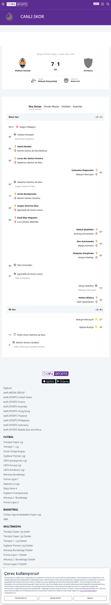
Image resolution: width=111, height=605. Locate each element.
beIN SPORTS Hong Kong (16, 411)
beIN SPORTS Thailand (15, 415)
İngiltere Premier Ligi (14, 456)
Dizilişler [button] (66, 106)
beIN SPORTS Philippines (16, 420)
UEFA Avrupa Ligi (12, 465)
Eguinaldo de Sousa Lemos (30, 210)
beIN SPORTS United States (17, 397)
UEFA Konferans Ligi (13, 469)
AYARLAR (90, 598)
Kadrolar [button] (77, 106)
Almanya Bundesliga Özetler (18, 550)
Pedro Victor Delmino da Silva (31, 334)
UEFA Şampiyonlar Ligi (15, 460)
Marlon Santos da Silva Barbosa (32, 150)
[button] (17, 4)
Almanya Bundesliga (14, 474)
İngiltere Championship (15, 493)
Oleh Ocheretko (24, 265)
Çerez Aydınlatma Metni (88, 591)
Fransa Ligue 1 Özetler (15, 554)
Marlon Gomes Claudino (28, 198)
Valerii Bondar (24, 146)
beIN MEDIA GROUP (14, 392)
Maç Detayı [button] (35, 106)
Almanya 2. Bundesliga (15, 497)
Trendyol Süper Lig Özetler (17, 536)
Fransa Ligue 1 (11, 479)
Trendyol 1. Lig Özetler (15, 541)
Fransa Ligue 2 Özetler (15, 564)
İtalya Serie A (10, 488)
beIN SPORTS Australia (15, 406)
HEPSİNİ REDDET (55, 598)
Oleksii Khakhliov (85, 229)
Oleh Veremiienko (85, 301)
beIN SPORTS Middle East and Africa (22, 429)
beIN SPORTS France (14, 401)
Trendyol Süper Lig (13, 442)
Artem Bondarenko (26, 194)
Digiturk (7, 388)
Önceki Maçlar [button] (51, 106)
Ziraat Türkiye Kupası (14, 451)
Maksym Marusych (85, 174)
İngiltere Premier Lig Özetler (18, 545)
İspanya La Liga (11, 483)
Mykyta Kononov (86, 245)
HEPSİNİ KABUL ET (21, 598)
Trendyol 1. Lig (11, 446)
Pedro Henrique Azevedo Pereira (29, 346)
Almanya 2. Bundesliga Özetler (19, 559)
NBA (5, 519)
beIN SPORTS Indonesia (15, 425)
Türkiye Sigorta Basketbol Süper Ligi (22, 514)
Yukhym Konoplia (25, 134)
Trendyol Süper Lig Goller (16, 531)
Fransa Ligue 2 (11, 502)
